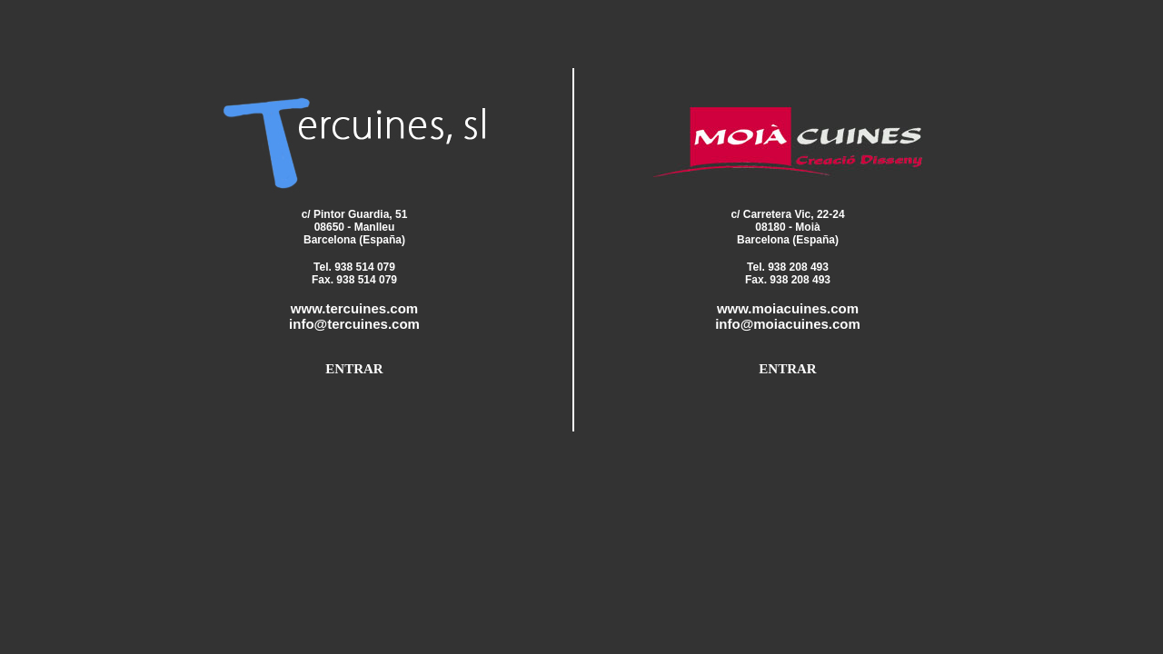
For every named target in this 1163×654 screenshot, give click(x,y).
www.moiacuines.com (788, 308)
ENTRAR (354, 369)
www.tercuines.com (354, 308)
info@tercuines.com (354, 324)
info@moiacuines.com (787, 324)
